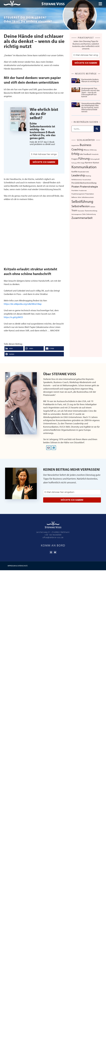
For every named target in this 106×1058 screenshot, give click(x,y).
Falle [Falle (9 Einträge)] (81, 154)
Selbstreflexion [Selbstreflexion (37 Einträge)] (80, 206)
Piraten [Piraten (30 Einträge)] (75, 186)
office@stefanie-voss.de (53, 537)
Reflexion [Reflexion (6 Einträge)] (74, 197)
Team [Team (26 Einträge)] (74, 210)
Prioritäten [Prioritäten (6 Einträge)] (74, 190)
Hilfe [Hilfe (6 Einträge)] (78, 163)
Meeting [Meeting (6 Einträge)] (88, 176)
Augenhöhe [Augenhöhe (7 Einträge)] (75, 145)
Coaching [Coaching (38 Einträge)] (77, 149)
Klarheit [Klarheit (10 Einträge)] (96, 162)
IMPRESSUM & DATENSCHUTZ (18, 566)
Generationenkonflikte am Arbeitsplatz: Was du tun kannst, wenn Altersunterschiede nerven (91, 107)
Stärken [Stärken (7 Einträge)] (92, 207)
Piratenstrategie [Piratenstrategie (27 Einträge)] (89, 186)
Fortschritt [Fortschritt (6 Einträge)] (95, 154)
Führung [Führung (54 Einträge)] (84, 158)
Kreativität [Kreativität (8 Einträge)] (81, 172)
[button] (13, 348)
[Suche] (97, 129)
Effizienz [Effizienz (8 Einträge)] (86, 150)
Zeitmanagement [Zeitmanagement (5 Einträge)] (76, 214)
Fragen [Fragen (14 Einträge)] (74, 158)
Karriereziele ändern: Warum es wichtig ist (90, 80)
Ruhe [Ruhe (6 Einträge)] (79, 197)
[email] (44, 154)
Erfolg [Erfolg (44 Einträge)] (75, 154)
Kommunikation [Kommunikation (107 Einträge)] (83, 166)
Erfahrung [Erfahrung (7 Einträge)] (93, 150)
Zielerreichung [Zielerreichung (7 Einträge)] (91, 214)
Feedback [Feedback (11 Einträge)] (87, 154)
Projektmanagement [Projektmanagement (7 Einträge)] (78, 194)
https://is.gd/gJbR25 (13, 317)
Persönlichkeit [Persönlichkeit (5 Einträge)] (87, 180)
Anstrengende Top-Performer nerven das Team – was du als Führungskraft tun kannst (90, 92)
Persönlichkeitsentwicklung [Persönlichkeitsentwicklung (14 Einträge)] (83, 182)
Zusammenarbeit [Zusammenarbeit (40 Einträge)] (82, 218)
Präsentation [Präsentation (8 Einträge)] (89, 194)
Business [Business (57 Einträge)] (85, 145)
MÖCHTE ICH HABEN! (44, 162)
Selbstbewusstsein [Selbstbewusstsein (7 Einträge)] (88, 197)
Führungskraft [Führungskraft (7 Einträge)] (95, 159)
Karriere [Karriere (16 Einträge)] (88, 162)
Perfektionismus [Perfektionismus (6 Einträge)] (76, 180)
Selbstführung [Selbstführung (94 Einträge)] (82, 201)
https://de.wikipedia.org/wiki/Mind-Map (23, 303)
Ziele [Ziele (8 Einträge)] (84, 214)
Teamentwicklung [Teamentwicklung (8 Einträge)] (91, 211)
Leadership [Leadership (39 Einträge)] (78, 175)
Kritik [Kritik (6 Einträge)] (87, 172)
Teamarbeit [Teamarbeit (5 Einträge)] (81, 211)
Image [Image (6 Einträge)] (82, 163)
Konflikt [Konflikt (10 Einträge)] (74, 171)
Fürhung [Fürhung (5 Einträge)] (73, 163)
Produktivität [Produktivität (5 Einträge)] (83, 190)
